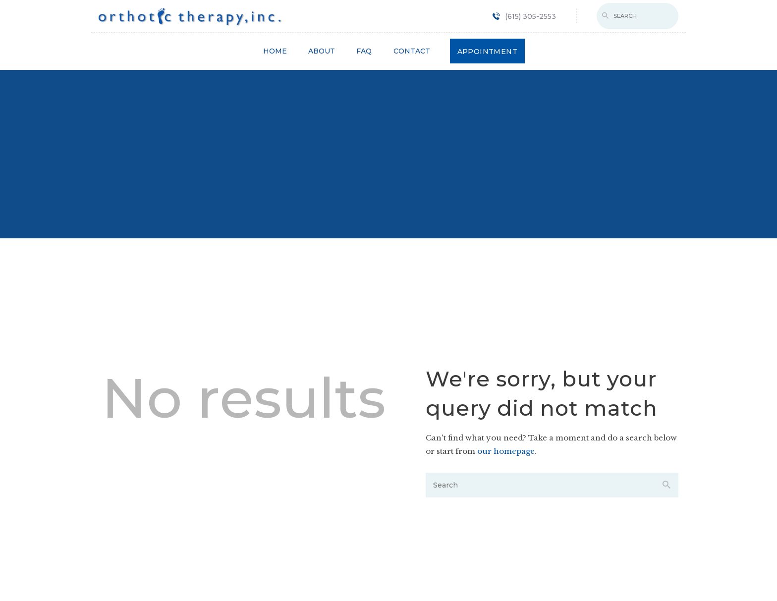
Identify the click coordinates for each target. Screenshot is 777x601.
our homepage (506, 451)
